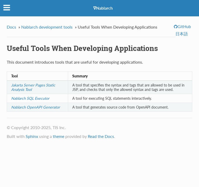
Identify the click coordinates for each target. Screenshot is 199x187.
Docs (11, 26)
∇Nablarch (103, 7)
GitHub (184, 26)
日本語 (181, 33)
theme (58, 136)
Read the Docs (101, 136)
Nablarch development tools (47, 26)
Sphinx (32, 136)
